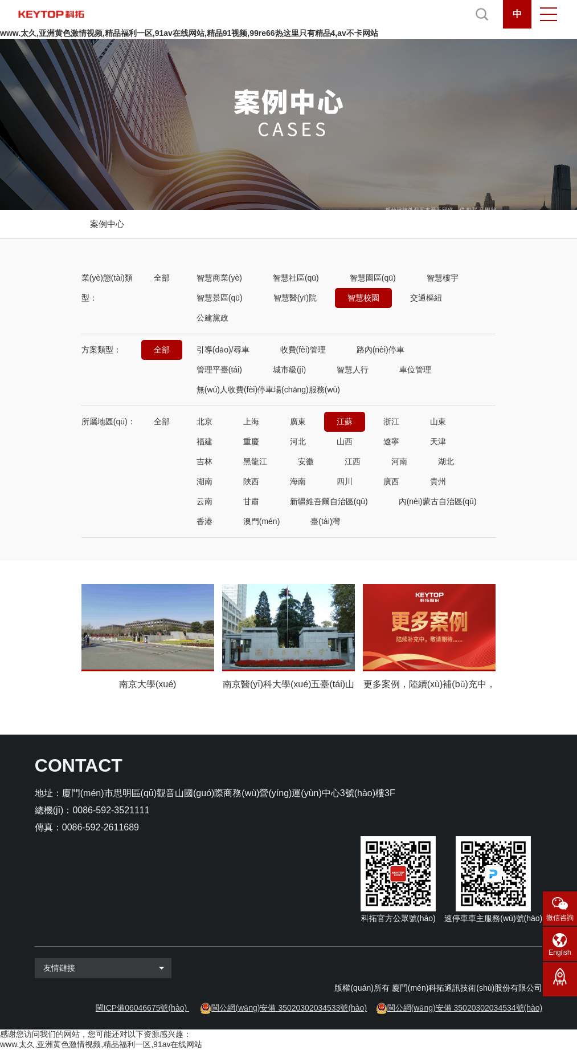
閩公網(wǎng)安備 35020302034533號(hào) (289, 1007)
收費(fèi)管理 (303, 349)
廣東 (298, 421)
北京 (204, 421)
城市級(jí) (289, 369)
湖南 (204, 481)
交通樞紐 (426, 297)
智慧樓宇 (443, 277)
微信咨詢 (560, 918)
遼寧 (391, 441)
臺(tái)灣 (325, 521)
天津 (438, 441)
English (560, 952)
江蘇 (345, 421)
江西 (353, 461)
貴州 (438, 481)
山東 (438, 421)
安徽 (306, 461)
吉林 (204, 461)
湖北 (446, 461)
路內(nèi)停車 (380, 349)
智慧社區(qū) (296, 277)
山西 (345, 441)
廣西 (391, 481)
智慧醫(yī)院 (295, 297)
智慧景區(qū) (220, 297)
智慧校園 (363, 297)
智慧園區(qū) (373, 277)
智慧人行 (353, 369)
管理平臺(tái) (219, 369)
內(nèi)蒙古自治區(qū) (438, 501)
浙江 (391, 421)
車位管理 (415, 369)
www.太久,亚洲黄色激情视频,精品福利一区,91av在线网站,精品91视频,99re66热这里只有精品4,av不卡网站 (189, 33)
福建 (204, 441)
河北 (298, 441)
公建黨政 (212, 317)
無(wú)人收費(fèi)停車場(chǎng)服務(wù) (268, 389)
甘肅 (251, 501)
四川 (345, 481)
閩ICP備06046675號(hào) (141, 1007)
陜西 (251, 481)
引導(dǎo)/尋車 (223, 349)
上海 (251, 421)
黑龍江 (255, 461)
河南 (399, 461)
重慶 (251, 441)
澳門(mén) (261, 521)
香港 (204, 521)
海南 (298, 481)
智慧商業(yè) (219, 277)
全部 (162, 277)
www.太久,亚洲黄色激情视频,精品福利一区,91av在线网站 (101, 1044)
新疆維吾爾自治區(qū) (329, 501)
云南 (204, 501)
